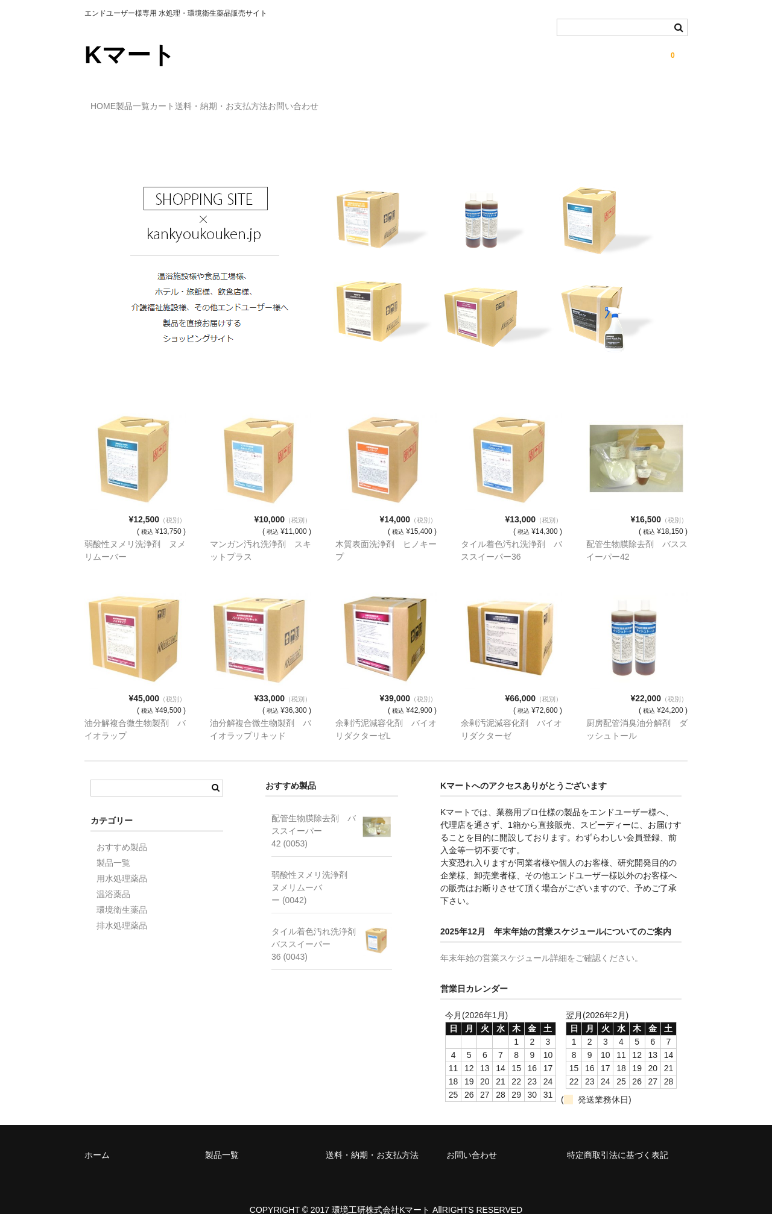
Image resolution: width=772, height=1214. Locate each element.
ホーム (97, 1137)
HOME (109, 100)
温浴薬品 (113, 876)
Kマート (130, 55)
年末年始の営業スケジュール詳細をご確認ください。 (541, 940)
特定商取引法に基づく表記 (617, 1137)
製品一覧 (164, 100)
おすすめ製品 (121, 829)
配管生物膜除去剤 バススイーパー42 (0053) (313, 813)
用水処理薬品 (121, 861)
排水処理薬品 (121, 908)
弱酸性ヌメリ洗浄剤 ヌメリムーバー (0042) (313, 870)
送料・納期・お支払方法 (302, 100)
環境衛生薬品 (121, 892)
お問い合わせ (398, 100)
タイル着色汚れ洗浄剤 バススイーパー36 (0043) (317, 926)
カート (218, 100)
